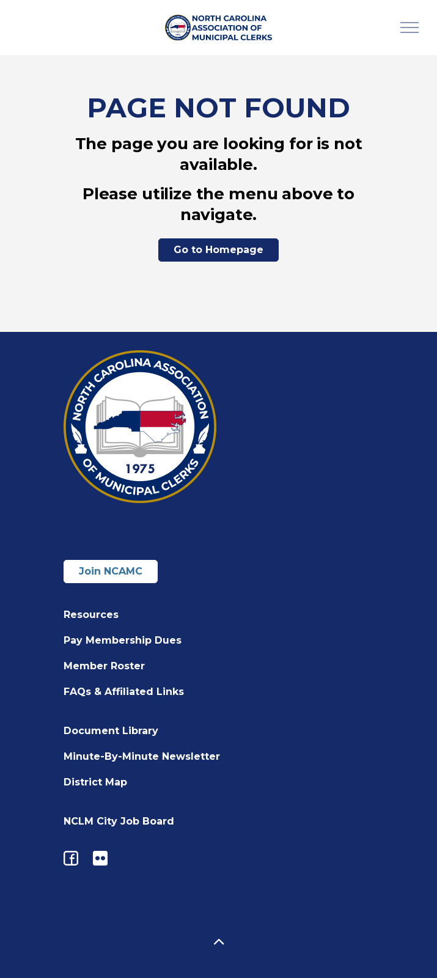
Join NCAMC (110, 571)
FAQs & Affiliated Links (124, 691)
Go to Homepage (218, 250)
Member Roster (104, 666)
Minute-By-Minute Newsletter (142, 756)
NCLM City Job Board (119, 821)
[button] (219, 943)
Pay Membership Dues (123, 640)
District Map (95, 782)
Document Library (111, 731)
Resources (91, 614)
